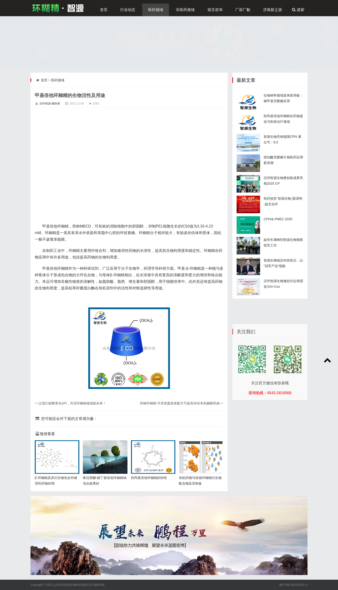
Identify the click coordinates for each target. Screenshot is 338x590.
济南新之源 (272, 10)
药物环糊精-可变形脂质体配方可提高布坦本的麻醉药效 (181, 403)
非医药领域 (185, 10)
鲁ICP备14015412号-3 (293, 584)
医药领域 (155, 10)
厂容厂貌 (242, 10)
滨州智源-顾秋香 (49, 103)
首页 (104, 10)
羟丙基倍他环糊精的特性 (149, 478)
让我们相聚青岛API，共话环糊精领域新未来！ (70, 403)
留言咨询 (215, 10)
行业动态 (127, 10)
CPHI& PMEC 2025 (278, 219)
